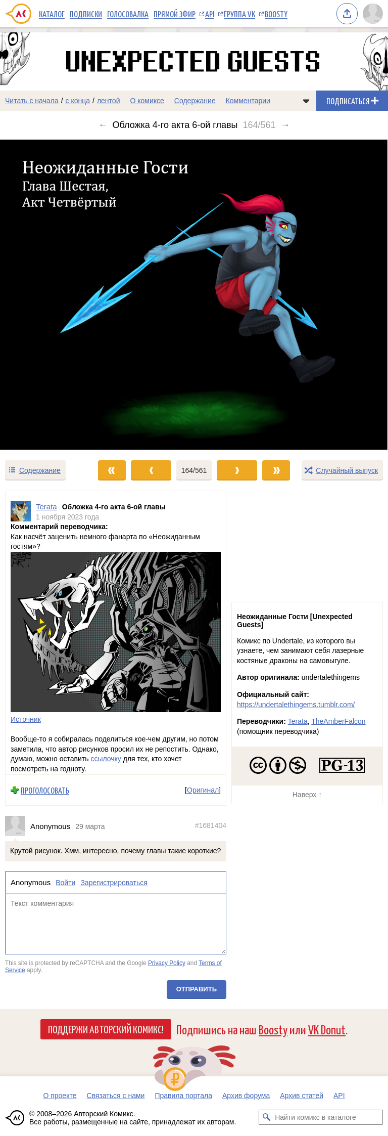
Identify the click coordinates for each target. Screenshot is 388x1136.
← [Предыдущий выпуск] (103, 125)
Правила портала (183, 1095)
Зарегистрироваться (113, 883)
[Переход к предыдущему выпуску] (48, 295)
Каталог (52, 13)
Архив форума (246, 1095)
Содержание (195, 101)
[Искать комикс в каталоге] (266, 1117)
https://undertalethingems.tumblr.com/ (296, 705)
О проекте (59, 1095)
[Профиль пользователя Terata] (21, 511)
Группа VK (239, 13)
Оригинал (203, 790)
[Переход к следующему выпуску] (194, 295)
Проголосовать (45, 790)
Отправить (196, 989)
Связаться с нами (115, 1095)
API (209, 13)
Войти (65, 883)
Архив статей (301, 1095)
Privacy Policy (166, 963)
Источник (26, 719)
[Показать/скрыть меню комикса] (306, 101)
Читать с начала (32, 101)
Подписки (86, 13)
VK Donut (327, 1029)
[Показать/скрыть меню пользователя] (372, 13)
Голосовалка (128, 13)
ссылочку (105, 759)
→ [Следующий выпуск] (285, 125)
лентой (108, 101)
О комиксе (147, 101)
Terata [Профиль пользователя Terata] (46, 506)
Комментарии (248, 101)
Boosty (276, 13)
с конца (78, 101)
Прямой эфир (175, 13)
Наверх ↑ (307, 795)
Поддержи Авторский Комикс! (106, 1028)
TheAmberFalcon (338, 721)
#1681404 (210, 825)
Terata (298, 721)
